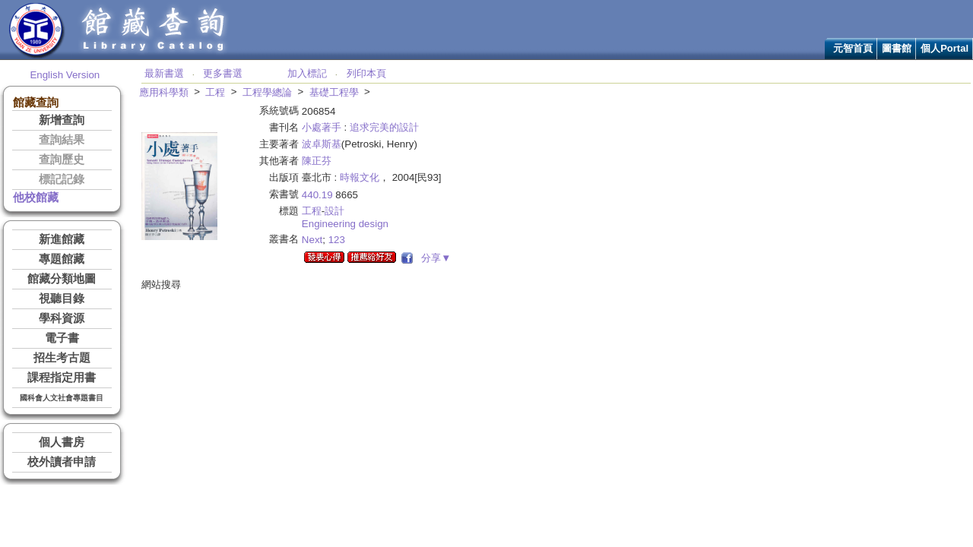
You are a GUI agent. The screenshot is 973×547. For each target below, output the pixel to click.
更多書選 (222, 73)
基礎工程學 (334, 92)
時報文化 (359, 177)
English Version (65, 75)
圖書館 (896, 48)
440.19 (317, 195)
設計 (334, 211)
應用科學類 (164, 92)
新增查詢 (61, 120)
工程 (215, 92)
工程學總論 (267, 92)
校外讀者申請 (61, 462)
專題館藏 (61, 259)
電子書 (62, 338)
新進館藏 (61, 239)
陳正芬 (316, 160)
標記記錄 (61, 179)
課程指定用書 (61, 378)
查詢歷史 (61, 159)
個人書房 (61, 442)
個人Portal (944, 48)
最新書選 (164, 73)
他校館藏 (36, 197)
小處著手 (321, 127)
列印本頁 (366, 73)
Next (312, 239)
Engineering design (345, 223)
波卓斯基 (321, 144)
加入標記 (307, 73)
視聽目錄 (61, 298)
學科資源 (61, 318)
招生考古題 (61, 358)
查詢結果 (61, 140)
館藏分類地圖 (61, 279)
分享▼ (434, 258)
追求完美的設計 (384, 127)
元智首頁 (853, 48)
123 (336, 239)
